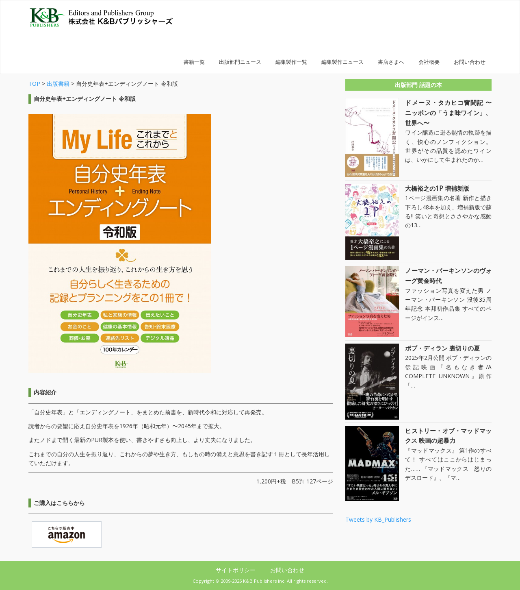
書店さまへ (391, 62)
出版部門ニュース (240, 62)
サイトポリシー (236, 570)
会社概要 (429, 62)
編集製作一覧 (291, 62)
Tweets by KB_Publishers (378, 519)
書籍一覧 (194, 62)
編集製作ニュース (342, 62)
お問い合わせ (469, 62)
